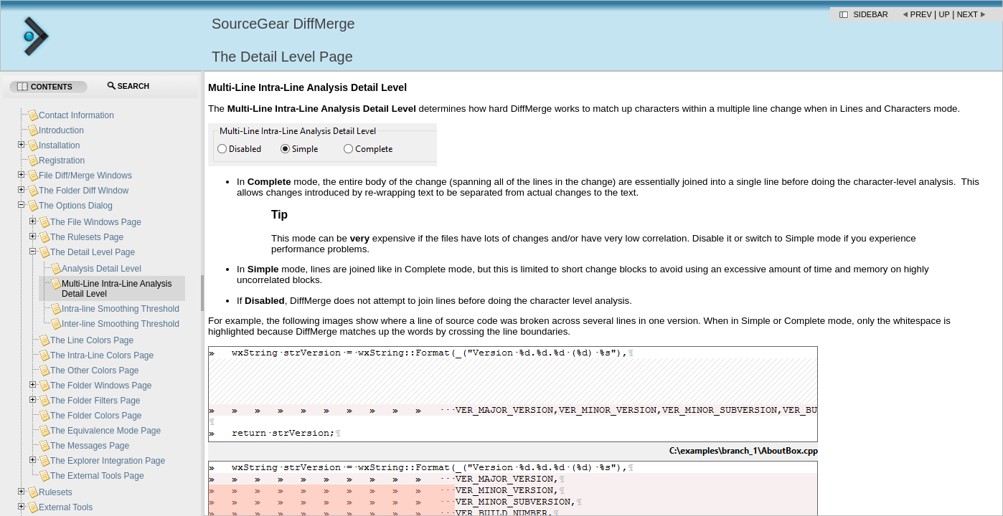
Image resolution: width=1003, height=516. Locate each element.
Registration (62, 161)
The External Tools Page (97, 476)
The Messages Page (89, 446)
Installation (59, 145)
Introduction (61, 130)
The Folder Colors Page (95, 416)
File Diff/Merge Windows (85, 176)
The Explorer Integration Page (107, 461)
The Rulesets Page (86, 237)
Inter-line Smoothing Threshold (120, 324)
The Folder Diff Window (83, 191)
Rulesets (55, 492)
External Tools (66, 507)
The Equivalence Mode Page (105, 431)
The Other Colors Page (94, 371)
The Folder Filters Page (95, 401)
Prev (921, 14)
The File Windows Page (95, 222)
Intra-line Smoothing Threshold (120, 309)
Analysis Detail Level (101, 269)
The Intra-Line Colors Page (102, 355)
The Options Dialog (76, 206)
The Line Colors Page (91, 340)
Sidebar (871, 14)
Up (944, 14)
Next (967, 14)
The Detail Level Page (92, 252)
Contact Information (76, 115)
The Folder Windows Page (100, 386)
